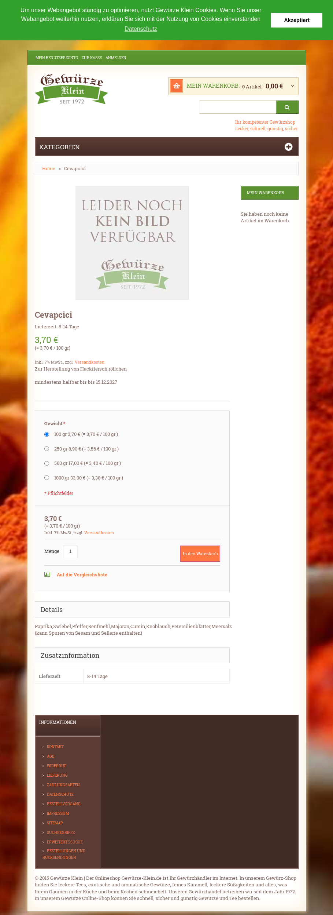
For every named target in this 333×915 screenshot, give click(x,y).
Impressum (58, 812)
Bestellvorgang (64, 803)
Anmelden (116, 57)
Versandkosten (89, 361)
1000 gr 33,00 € (88, 477)
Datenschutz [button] (141, 29)
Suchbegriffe (61, 832)
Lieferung (57, 774)
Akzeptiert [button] (297, 20)
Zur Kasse (92, 57)
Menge (51, 550)
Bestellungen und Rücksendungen (63, 853)
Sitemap (55, 822)
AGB (51, 755)
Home (48, 168)
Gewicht (54, 423)
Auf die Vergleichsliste (81, 573)
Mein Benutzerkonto (57, 57)
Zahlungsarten (63, 784)
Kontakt (55, 746)
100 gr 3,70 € (86, 433)
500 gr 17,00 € (87, 462)
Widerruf (56, 765)
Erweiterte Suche (65, 841)
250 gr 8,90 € (86, 448)
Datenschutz (60, 793)
